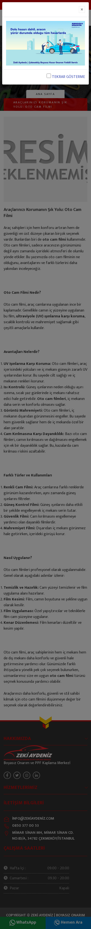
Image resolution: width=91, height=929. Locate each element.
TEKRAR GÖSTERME (66, 77)
